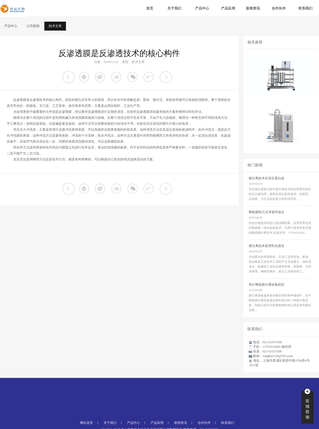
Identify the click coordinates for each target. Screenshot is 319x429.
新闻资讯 (253, 8)
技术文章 (55, 26)
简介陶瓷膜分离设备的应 (266, 284)
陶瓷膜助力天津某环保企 (266, 212)
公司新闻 (32, 26)
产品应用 (228, 8)
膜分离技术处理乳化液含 (266, 246)
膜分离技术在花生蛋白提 (266, 178)
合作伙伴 (279, 8)
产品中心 (202, 8)
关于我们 (174, 8)
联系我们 (305, 8)
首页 (149, 8)
